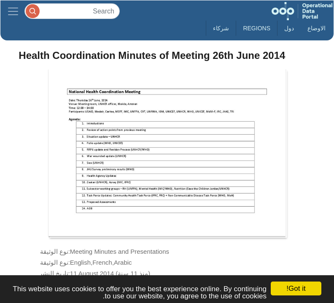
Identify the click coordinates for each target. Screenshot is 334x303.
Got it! (295, 288)
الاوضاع (316, 28)
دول (289, 28)
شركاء (221, 28)
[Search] (72, 11)
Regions (256, 28)
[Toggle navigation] (13, 11)
